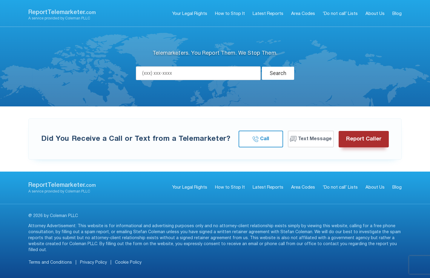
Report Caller (363, 139)
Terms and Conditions (50, 263)
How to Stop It (230, 14)
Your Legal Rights (189, 14)
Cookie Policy (128, 263)
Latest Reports (268, 14)
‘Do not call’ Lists (340, 14)
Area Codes (303, 14)
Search (278, 73)
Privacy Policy (93, 263)
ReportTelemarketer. (62, 12)
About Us (375, 14)
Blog (397, 14)
